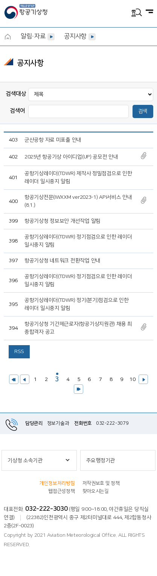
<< (13, 379)
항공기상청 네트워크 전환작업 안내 (62, 261)
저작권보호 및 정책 (101, 483)
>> (78, 389)
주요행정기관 (100, 461)
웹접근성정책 (61, 491)
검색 (143, 111)
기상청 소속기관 (25, 461)
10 (131, 378)
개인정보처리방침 (57, 483)
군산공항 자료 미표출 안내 (52, 140)
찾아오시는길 (95, 491)
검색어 (17, 111)
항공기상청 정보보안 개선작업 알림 (62, 221)
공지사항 (75, 36)
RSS (19, 352)
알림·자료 (33, 36)
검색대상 (16, 94)
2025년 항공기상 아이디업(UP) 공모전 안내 (71, 157)
